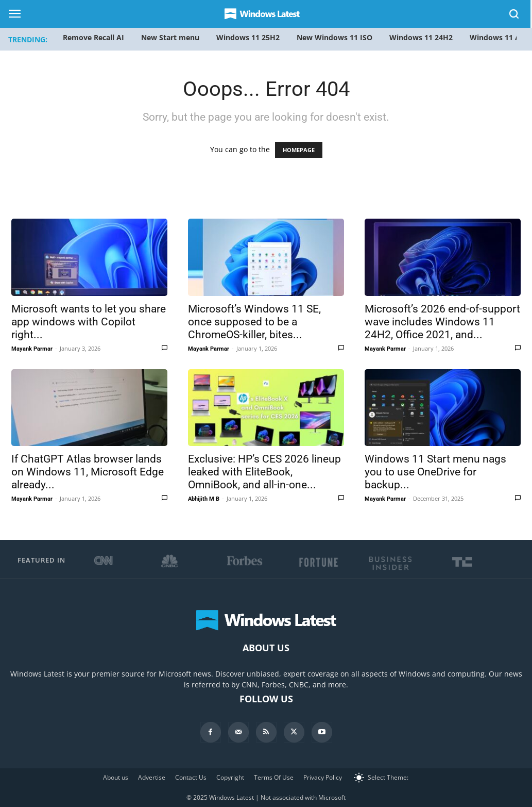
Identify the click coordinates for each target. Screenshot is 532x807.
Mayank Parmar (32, 348)
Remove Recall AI (93, 37)
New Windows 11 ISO (334, 37)
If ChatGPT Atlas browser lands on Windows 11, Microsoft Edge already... (87, 472)
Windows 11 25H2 (248, 37)
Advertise (151, 777)
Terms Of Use (274, 777)
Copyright (230, 777)
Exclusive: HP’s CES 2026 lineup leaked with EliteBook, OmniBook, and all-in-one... (264, 472)
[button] (514, 16)
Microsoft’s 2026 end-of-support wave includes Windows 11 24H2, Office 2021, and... (442, 322)
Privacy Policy (322, 777)
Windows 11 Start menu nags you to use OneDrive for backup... (435, 472)
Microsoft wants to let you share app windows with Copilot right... (88, 322)
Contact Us (191, 777)
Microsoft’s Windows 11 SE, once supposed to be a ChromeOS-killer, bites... (254, 322)
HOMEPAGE (299, 150)
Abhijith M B (203, 499)
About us (115, 777)
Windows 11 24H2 (421, 37)
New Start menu (170, 37)
